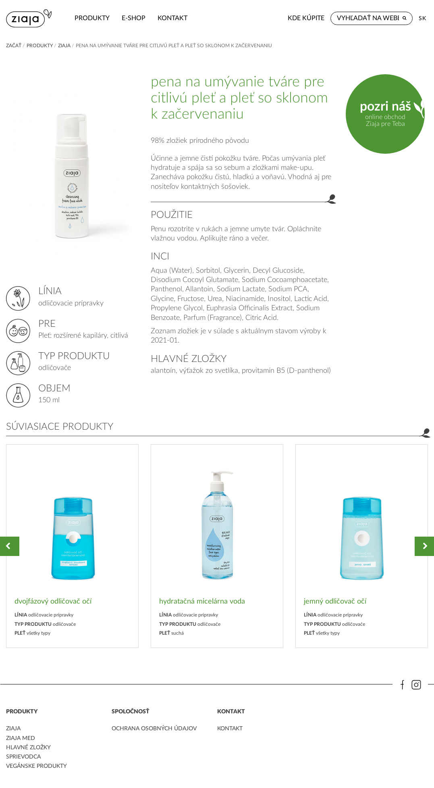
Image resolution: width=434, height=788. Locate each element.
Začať (13, 45)
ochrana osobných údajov (154, 729)
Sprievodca (23, 757)
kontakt (172, 18)
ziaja (13, 729)
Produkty (92, 18)
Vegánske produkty (36, 766)
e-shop (133, 18)
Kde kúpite (306, 18)
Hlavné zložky (28, 747)
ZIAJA (64, 45)
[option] (72, 546)
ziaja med (20, 738)
